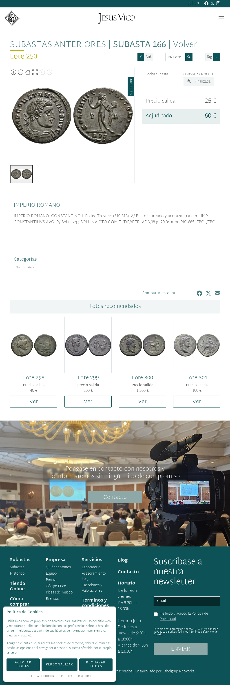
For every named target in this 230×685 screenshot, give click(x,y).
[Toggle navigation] (221, 18)
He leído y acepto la (184, 616)
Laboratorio (91, 567)
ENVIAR (180, 649)
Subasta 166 (139, 45)
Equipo (51, 574)
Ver (33, 402)
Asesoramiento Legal (94, 576)
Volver (185, 45)
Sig (209, 57)
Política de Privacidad (76, 676)
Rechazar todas (96, 664)
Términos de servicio (201, 631)
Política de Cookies (41, 676)
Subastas (17, 567)
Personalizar (59, 664)
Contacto (115, 497)
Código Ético (56, 586)
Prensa (51, 580)
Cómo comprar (19, 602)
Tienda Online (17, 586)
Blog (123, 560)
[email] (187, 601)
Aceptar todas (23, 664)
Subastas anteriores (58, 45)
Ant (149, 57)
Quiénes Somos (58, 567)
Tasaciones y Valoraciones (92, 588)
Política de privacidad (169, 631)
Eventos (52, 599)
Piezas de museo (59, 593)
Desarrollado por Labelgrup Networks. (165, 671)
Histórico (17, 574)
